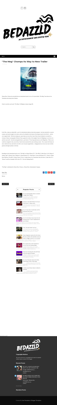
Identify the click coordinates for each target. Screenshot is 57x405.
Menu (3, 56)
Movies (5, 64)
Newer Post (5, 184)
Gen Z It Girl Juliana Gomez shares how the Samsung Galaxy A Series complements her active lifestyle (31, 219)
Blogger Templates (36, 400)
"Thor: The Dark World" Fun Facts (29, 227)
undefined (24, 373)
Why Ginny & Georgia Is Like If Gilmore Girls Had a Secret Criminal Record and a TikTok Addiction (31, 377)
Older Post (51, 184)
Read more (29, 371)
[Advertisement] (28, 284)
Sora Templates (26, 400)
